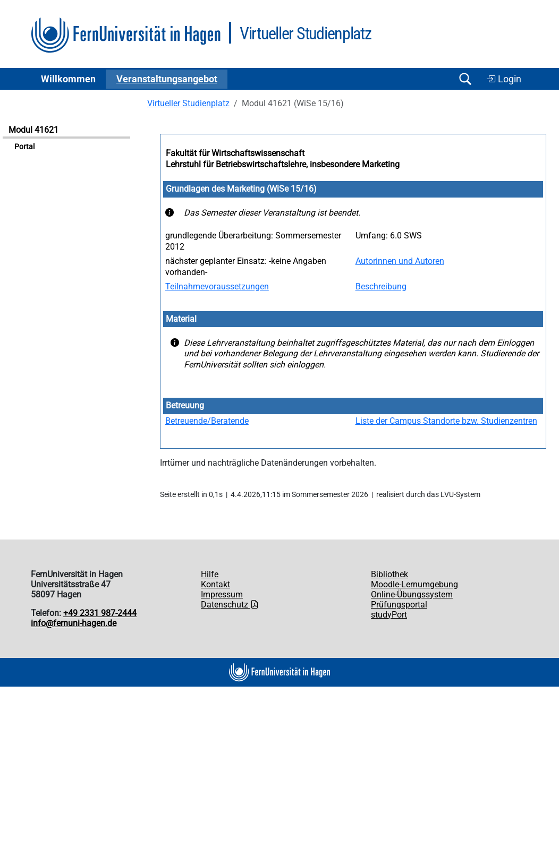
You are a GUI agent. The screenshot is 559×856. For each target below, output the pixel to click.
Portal (24, 146)
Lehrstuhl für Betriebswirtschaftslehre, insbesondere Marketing (283, 164)
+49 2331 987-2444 (100, 613)
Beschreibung (380, 286)
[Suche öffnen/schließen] (465, 79)
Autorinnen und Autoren (399, 261)
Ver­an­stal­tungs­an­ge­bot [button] (166, 79)
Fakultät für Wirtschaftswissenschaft (235, 153)
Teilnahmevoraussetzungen (217, 286)
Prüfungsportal (399, 605)
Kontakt (215, 584)
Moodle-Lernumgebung (414, 584)
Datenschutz (230, 605)
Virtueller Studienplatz (188, 103)
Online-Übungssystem (412, 594)
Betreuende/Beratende (207, 421)
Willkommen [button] (68, 79)
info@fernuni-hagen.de (73, 623)
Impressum (222, 594)
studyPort (389, 615)
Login (503, 79)
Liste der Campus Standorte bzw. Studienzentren (446, 421)
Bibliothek (389, 574)
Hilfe (209, 574)
